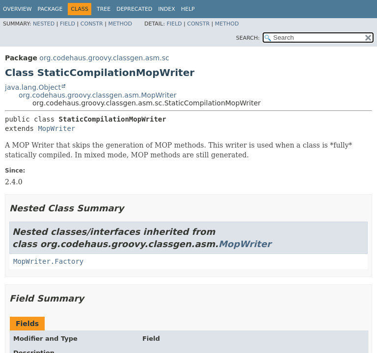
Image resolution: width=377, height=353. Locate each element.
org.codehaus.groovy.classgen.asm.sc (104, 58)
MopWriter (56, 128)
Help (188, 9)
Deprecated (134, 9)
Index (166, 9)
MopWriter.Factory (48, 261)
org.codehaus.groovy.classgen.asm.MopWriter (98, 95)
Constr (92, 24)
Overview (17, 9)
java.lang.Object (33, 87)
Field (67, 24)
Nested (43, 24)
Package (50, 9)
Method (120, 24)
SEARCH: (248, 38)
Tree (103, 9)
